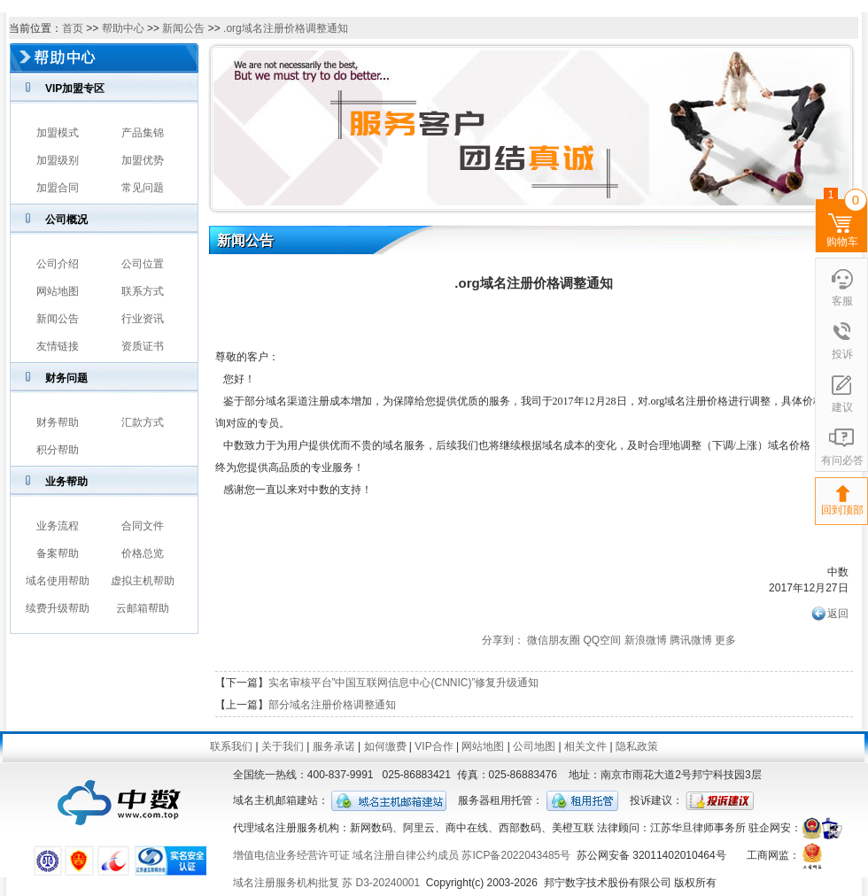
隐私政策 (637, 746)
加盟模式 (57, 133)
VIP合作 (434, 746)
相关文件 (585, 746)
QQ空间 (602, 640)
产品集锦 (142, 133)
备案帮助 (57, 553)
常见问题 (142, 188)
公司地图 (534, 746)
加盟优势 (142, 160)
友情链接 (57, 346)
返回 (838, 613)
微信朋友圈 (553, 640)
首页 (72, 28)
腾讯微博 (691, 640)
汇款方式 (142, 422)
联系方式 (142, 291)
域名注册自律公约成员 (406, 855)
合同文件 (142, 526)
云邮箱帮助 (142, 608)
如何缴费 (385, 746)
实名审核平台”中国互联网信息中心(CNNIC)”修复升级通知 (403, 682)
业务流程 (57, 526)
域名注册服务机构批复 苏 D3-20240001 (326, 883)
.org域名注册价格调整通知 (285, 28)
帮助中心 (123, 28)
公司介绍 (57, 264)
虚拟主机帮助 (142, 581)
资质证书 (142, 346)
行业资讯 (142, 319)
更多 (725, 640)
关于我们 (282, 746)
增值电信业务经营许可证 (291, 855)
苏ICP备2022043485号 (515, 855)
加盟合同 (57, 188)
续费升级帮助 (57, 608)
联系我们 (231, 746)
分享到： (503, 640)
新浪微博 (645, 640)
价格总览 (142, 553)
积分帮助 (57, 450)
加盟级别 (57, 160)
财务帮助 (57, 422)
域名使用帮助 (57, 581)
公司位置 (142, 264)
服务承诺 (334, 746)
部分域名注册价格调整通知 (332, 705)
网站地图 (57, 291)
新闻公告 (183, 28)
